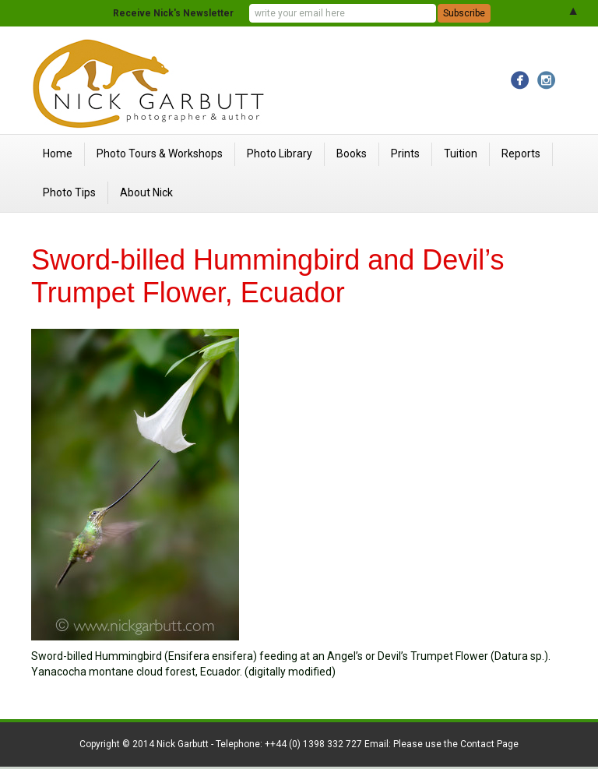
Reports (520, 153)
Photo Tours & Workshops (160, 153)
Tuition (460, 153)
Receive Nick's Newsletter (173, 13)
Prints (405, 153)
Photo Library (279, 153)
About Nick (146, 192)
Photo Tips (69, 192)
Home (57, 153)
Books (351, 153)
